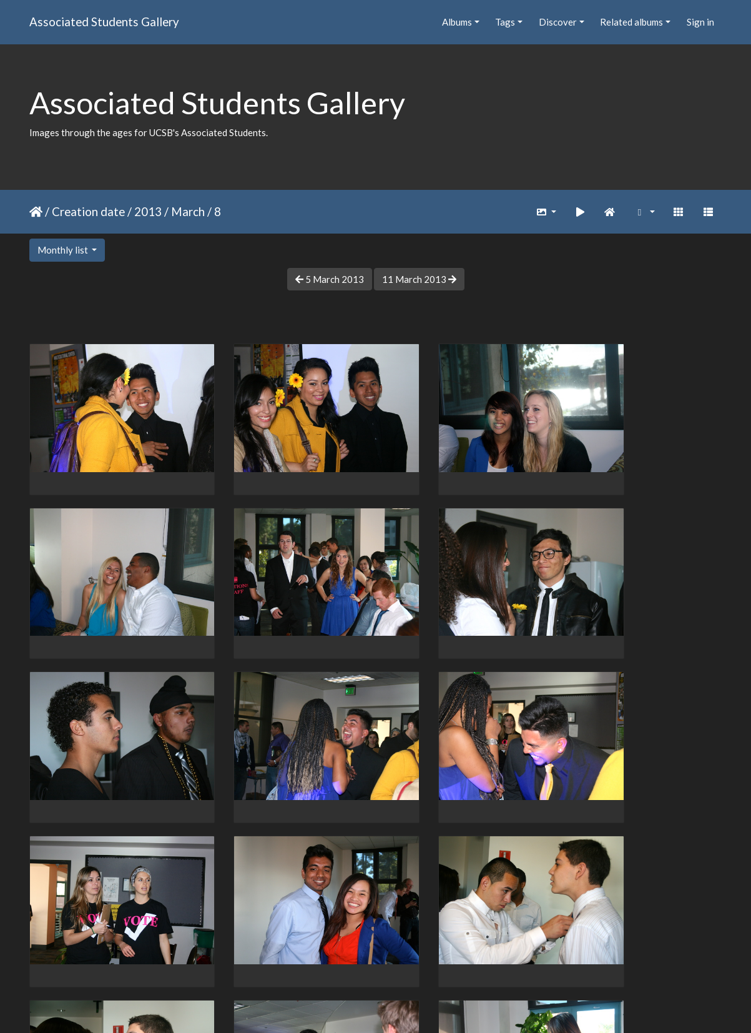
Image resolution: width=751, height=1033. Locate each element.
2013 (148, 211)
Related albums (631, 21)
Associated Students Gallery (104, 21)
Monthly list (63, 249)
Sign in (700, 21)
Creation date (88, 211)
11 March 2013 (419, 279)
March (188, 211)
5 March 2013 (329, 279)
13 (458, 960)
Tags (505, 21)
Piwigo (401, 1006)
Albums (457, 21)
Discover (558, 21)
